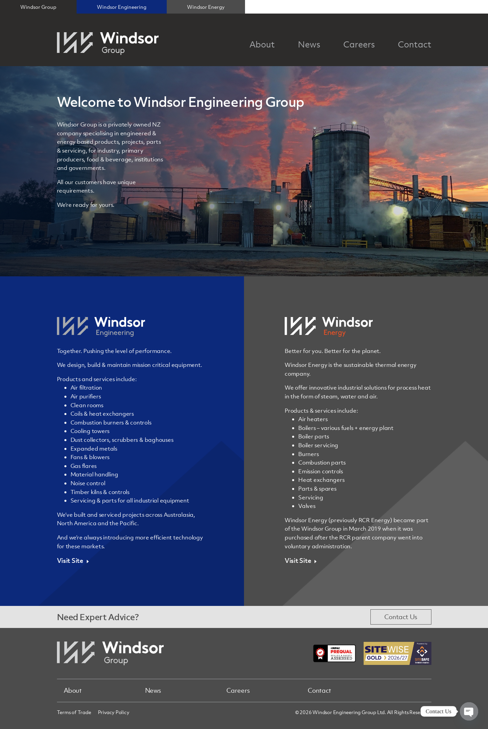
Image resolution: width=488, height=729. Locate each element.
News (153, 690)
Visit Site (70, 560)
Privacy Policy (113, 712)
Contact (319, 690)
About (73, 690)
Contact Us (400, 617)
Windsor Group (38, 6)
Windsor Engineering (121, 6)
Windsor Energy (206, 6)
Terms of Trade (74, 712)
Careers (238, 690)
